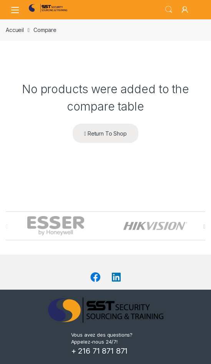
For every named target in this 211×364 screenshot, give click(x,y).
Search (168, 9)
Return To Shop (105, 133)
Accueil (15, 30)
